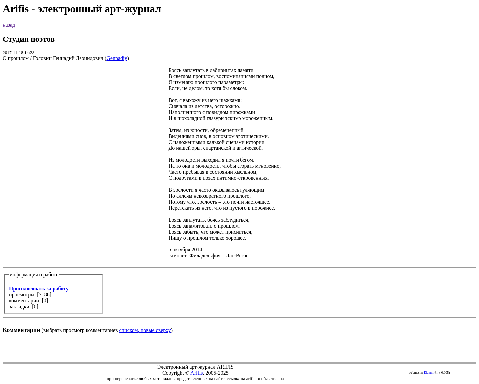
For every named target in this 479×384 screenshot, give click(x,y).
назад (9, 25)
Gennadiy (116, 58)
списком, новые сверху (145, 330)
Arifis (196, 373)
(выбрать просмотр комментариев (239, 200)
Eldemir (429, 372)
